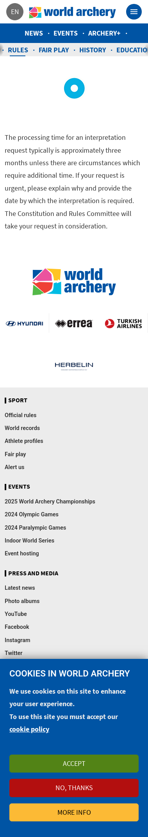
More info (74, 818)
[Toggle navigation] (134, 12)
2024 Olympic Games (32, 514)
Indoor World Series (29, 540)
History (92, 49)
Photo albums (22, 601)
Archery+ (104, 33)
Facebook (17, 627)
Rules (18, 49)
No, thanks (74, 793)
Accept (74, 769)
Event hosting (22, 553)
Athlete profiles (24, 441)
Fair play (54, 49)
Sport (17, 400)
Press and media (33, 573)
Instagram (17, 640)
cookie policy (29, 735)
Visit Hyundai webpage (24, 323)
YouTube (16, 614)
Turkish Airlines (123, 323)
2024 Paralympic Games (35, 528)
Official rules (20, 415)
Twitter (13, 653)
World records (22, 428)
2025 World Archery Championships (50, 501)
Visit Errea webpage (74, 323)
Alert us (14, 467)
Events (65, 33)
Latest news (20, 588)
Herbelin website (74, 366)
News (34, 33)
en (15, 11)
